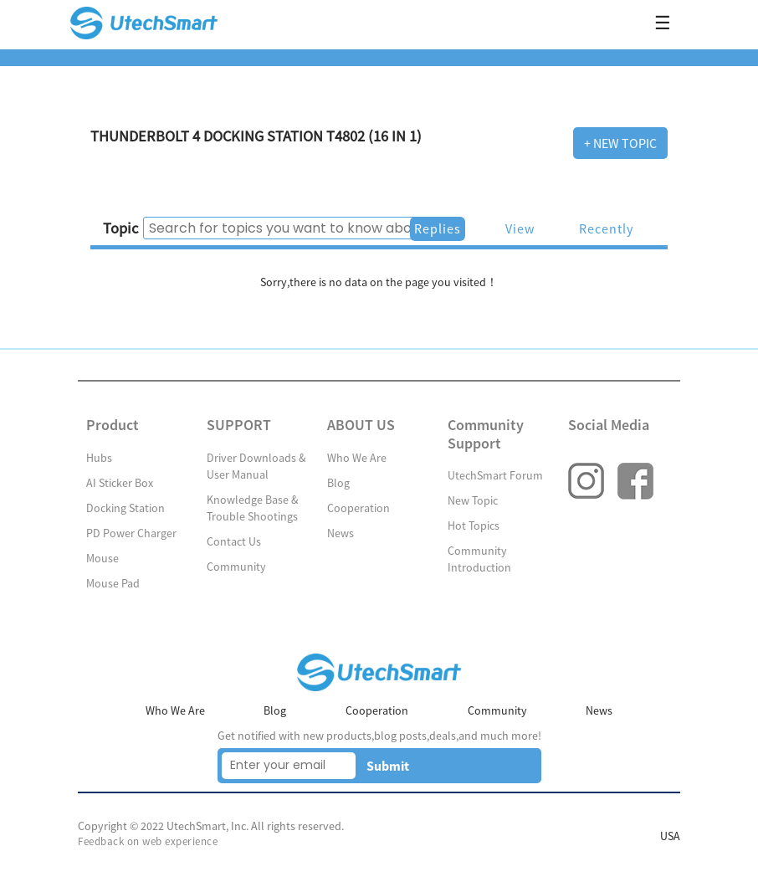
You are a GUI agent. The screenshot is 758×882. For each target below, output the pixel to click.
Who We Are (357, 457)
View (520, 228)
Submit (387, 765)
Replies (437, 228)
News (340, 533)
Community (236, 566)
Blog (338, 482)
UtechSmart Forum (495, 475)
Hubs (99, 457)
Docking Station (125, 507)
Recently (606, 228)
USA (670, 836)
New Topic (473, 500)
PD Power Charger (131, 533)
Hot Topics (473, 525)
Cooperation (358, 507)
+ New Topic (620, 143)
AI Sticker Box (119, 482)
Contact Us (234, 541)
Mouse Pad (113, 583)
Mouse (102, 558)
